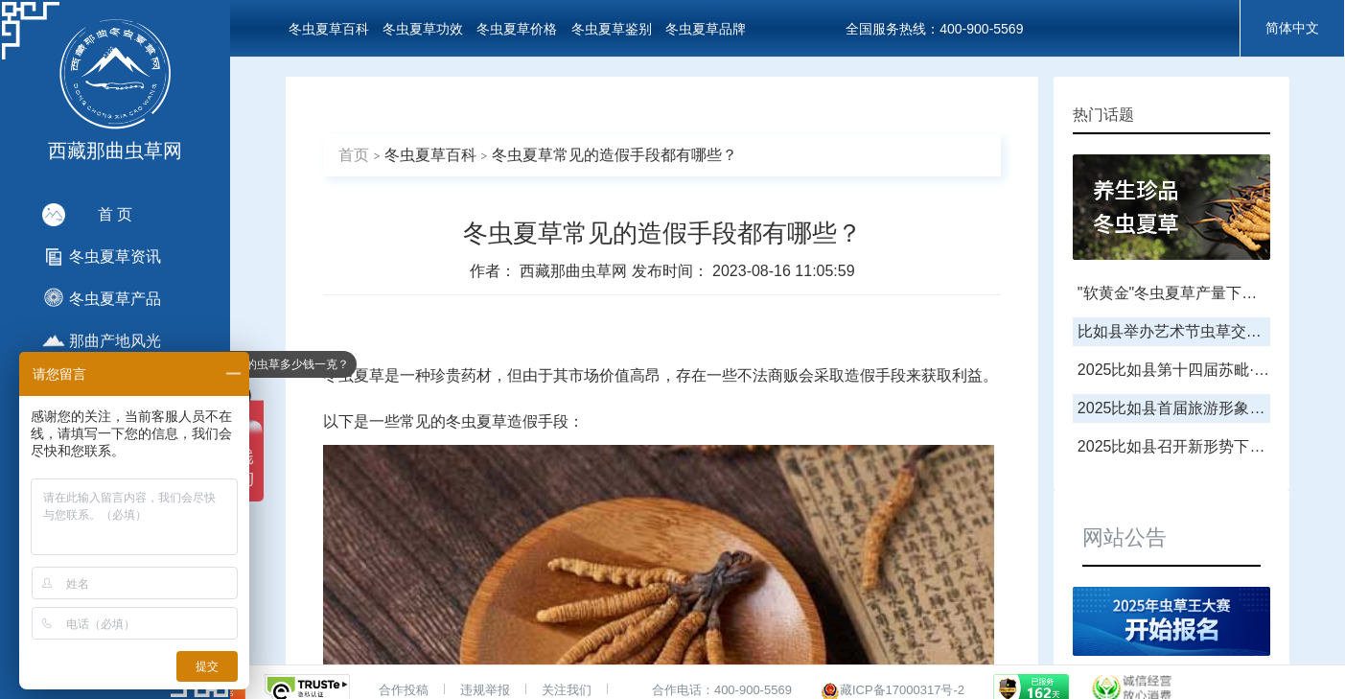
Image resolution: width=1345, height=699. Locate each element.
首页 (353, 155)
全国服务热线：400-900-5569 (934, 28)
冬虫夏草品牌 (705, 28)
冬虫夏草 (353, 375)
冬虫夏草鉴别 (611, 28)
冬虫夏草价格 (516, 28)
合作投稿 (404, 690)
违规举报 (485, 690)
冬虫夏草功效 (423, 28)
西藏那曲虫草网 (575, 271)
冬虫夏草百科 (329, 28)
